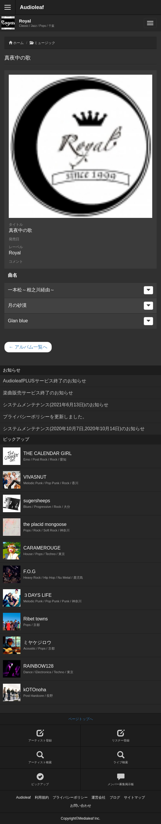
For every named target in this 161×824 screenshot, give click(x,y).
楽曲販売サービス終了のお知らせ (38, 392)
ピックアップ (40, 779)
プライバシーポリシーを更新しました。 (45, 416)
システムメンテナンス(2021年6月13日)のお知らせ (55, 404)
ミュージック (44, 43)
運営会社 (98, 797)
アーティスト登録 (40, 735)
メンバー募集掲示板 (121, 779)
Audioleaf (32, 7)
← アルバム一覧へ (28, 346)
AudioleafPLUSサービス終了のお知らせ (44, 380)
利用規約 (42, 797)
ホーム (18, 43)
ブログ (115, 797)
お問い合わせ (80, 806)
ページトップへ (80, 719)
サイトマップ (134, 797)
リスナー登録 (121, 735)
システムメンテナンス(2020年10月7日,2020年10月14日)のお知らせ (74, 428)
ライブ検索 (121, 757)
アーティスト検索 (40, 757)
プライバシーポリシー (70, 797)
